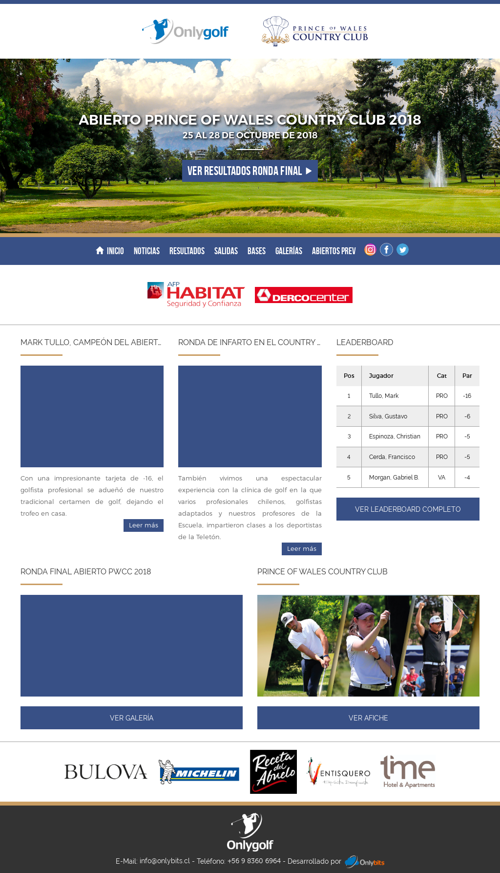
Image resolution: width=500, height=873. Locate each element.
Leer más (143, 525)
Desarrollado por (336, 861)
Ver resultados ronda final (250, 170)
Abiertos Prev (334, 251)
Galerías (288, 251)
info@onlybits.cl (165, 861)
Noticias (147, 251)
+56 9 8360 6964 (254, 861)
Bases (257, 251)
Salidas (226, 251)
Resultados (187, 251)
